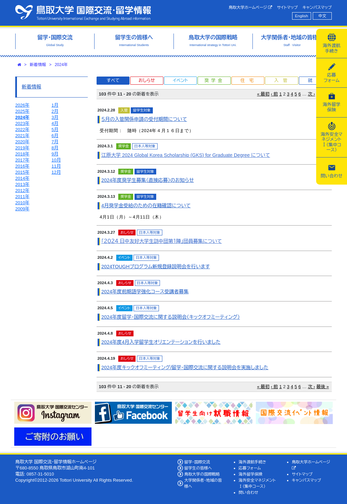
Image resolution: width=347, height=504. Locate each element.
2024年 (61, 64)
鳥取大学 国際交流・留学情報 (83, 12)
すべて (113, 80)
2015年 (22, 172)
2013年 (22, 184)
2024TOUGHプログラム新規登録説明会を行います (155, 266)
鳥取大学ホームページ (250, 7)
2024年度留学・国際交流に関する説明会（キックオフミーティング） (170, 317)
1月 (55, 105)
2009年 (22, 208)
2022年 (22, 129)
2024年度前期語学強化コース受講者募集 (144, 291)
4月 (55, 123)
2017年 (22, 160)
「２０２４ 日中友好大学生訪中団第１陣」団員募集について (161, 241)
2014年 (22, 178)
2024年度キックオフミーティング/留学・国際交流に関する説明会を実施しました (184, 367)
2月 (55, 111)
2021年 (22, 135)
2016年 (22, 166)
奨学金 (214, 80)
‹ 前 (274, 94)
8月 (55, 147)
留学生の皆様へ (198, 468)
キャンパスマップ (317, 7)
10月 (56, 160)
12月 (56, 172)
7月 (55, 141)
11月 (56, 166)
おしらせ (147, 80)
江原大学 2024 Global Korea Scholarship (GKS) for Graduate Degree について (185, 155)
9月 (55, 153)
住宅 (249, 80)
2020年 (22, 141)
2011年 (22, 196)
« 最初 (263, 94)
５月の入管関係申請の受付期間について (144, 119)
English (301, 16)
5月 (55, 129)
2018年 (22, 153)
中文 (322, 16)
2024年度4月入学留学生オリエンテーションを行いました (161, 342)
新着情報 (38, 64)
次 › (311, 94)
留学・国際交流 (197, 462)
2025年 (22, 111)
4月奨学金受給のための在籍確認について (146, 205)
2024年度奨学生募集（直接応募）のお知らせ (147, 180)
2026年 (22, 105)
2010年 (22, 202)
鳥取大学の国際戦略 (202, 474)
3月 (55, 117)
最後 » (323, 386)
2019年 (22, 147)
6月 (55, 135)
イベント (180, 80)
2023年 (22, 123)
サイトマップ (287, 7)
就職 (316, 80)
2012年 (22, 190)
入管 (283, 80)
